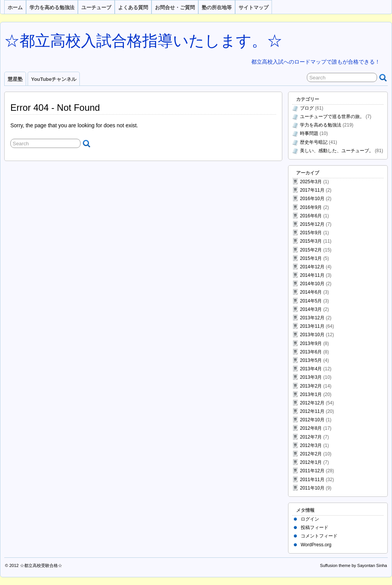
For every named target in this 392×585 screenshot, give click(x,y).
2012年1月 (311, 462)
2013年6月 (311, 352)
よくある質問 (133, 7)
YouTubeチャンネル (53, 79)
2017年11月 (312, 190)
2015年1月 (311, 258)
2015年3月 (311, 241)
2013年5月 (311, 360)
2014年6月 (311, 292)
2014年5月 (311, 301)
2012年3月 (311, 445)
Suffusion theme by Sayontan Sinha (353, 565)
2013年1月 (311, 394)
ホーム (15, 7)
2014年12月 (312, 266)
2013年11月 (312, 326)
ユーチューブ (96, 7)
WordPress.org (316, 544)
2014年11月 (312, 275)
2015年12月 (312, 224)
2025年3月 (311, 181)
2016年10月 (312, 198)
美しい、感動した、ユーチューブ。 (337, 150)
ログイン (310, 519)
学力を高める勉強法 (52, 7)
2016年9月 (311, 207)
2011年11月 (312, 479)
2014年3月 (311, 309)
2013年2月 (311, 386)
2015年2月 (311, 250)
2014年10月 (312, 283)
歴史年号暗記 (314, 142)
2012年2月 (311, 454)
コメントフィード (319, 536)
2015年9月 (311, 232)
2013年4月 (311, 368)
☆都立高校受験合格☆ (41, 565)
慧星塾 (15, 79)
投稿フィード (314, 527)
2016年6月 (311, 216)
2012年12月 (312, 403)
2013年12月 (312, 317)
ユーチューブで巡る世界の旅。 (332, 116)
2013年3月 (311, 377)
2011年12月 (312, 470)
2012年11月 (312, 411)
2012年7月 (311, 437)
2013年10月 (312, 334)
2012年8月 (311, 428)
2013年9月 (311, 343)
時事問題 (309, 133)
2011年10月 (312, 488)
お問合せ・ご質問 (175, 7)
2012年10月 (312, 419)
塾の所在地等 (217, 7)
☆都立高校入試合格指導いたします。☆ (143, 40)
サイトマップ (253, 7)
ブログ (307, 108)
